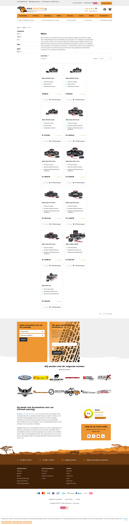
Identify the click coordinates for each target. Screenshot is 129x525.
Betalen (19, 476)
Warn (19, 51)
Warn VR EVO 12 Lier (48, 120)
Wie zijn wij (44, 471)
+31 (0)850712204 (22, 2)
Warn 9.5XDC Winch (72, 244)
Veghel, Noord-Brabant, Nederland (96, 460)
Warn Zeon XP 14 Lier (48, 244)
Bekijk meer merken (71, 483)
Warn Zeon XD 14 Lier (72, 161)
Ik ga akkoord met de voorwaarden (63, 348)
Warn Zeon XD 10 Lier (72, 120)
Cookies (78, 499)
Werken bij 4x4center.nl (47, 476)
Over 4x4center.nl (77, 2)
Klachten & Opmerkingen (23, 483)
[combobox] (66, 10)
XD (18, 39)
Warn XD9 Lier (46, 285)
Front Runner (69, 481)
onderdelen (25, 414)
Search (23, 339)
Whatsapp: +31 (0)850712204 (50, 1)
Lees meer (45, 55)
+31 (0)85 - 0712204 (24, 460)
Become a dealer (106, 3)
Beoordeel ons (99, 418)
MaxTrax (68, 473)
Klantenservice (88, 2)
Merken (24, 27)
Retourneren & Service (22, 481)
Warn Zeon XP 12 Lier (72, 202)
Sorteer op (95, 58)
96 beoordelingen (93, 11)
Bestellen (19, 473)
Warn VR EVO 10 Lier (72, 78)
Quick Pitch (69, 471)
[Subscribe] (57, 353)
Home (18, 27)
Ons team (44, 473)
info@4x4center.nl (34, 1)
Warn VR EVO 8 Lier (48, 78)
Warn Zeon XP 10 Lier (48, 202)
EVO (19, 34)
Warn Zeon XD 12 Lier (48, 161)
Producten (19, 471)
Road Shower (69, 476)
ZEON (19, 36)
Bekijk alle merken (64, 369)
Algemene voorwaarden (55, 499)
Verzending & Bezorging (23, 478)
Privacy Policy (69, 499)
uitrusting (32, 414)
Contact (43, 478)
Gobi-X (68, 478)
